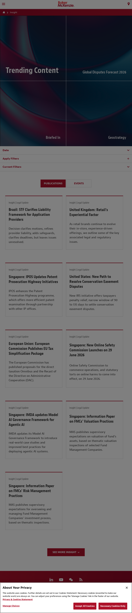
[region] (66, 597)
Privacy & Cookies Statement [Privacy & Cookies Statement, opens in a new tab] (18, 599)
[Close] (126, 587)
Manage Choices (11, 605)
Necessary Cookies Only (112, 606)
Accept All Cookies (85, 606)
